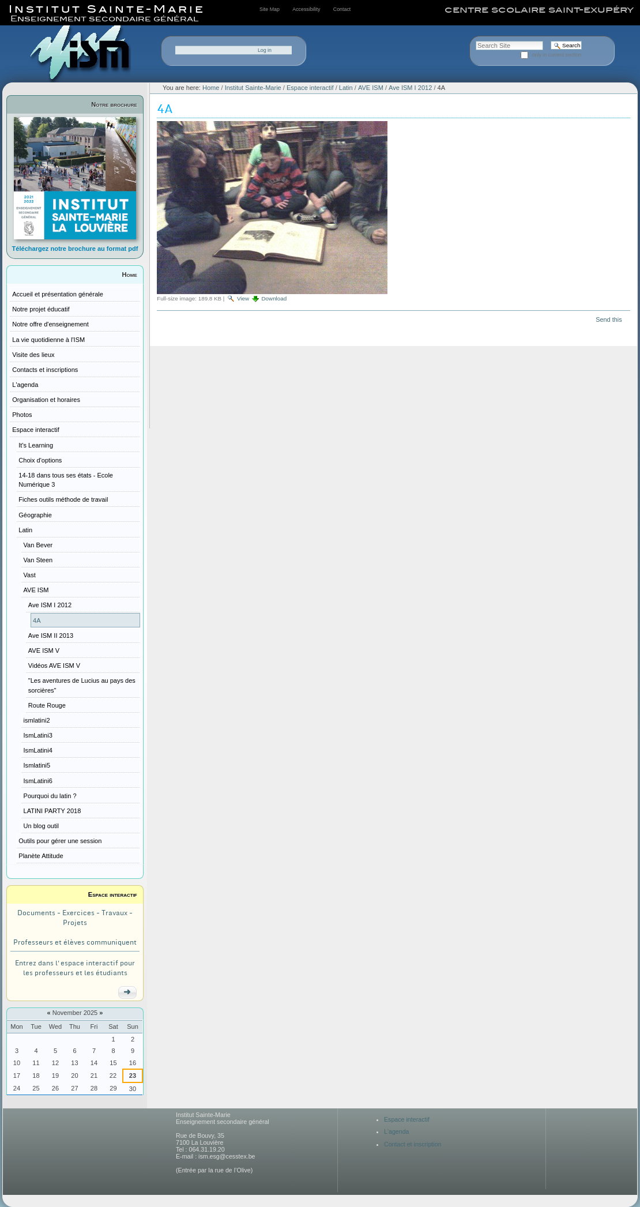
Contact (342, 9)
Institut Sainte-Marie (253, 87)
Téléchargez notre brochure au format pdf (75, 248)
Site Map (269, 9)
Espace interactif (112, 894)
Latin (346, 87)
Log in (265, 50)
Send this (609, 319)
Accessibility (306, 9)
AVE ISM (370, 87)
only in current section (557, 55)
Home (129, 274)
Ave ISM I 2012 (410, 87)
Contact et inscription (413, 1144)
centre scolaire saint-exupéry (539, 10)
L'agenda (396, 1131)
